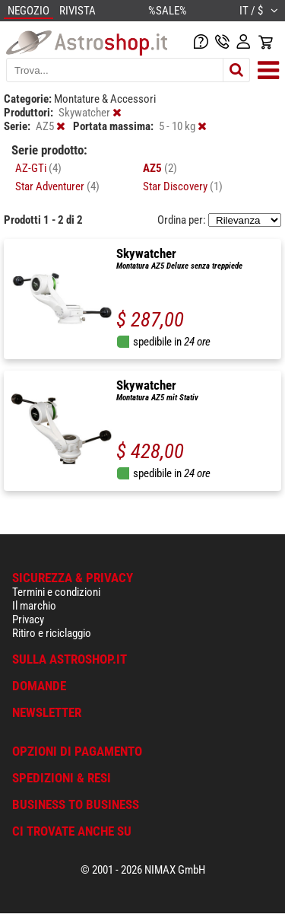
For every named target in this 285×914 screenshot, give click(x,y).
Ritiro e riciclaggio (51, 633)
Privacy (28, 619)
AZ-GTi (38, 168)
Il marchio (34, 606)
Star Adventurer (57, 186)
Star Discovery (183, 186)
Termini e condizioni (56, 592)
